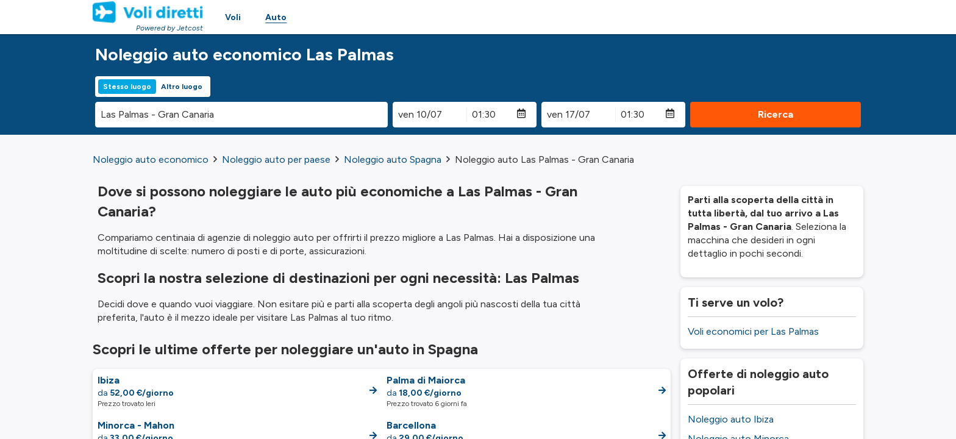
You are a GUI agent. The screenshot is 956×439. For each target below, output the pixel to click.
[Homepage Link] (148, 12)
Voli (233, 17)
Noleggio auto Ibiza (731, 419)
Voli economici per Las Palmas (753, 331)
